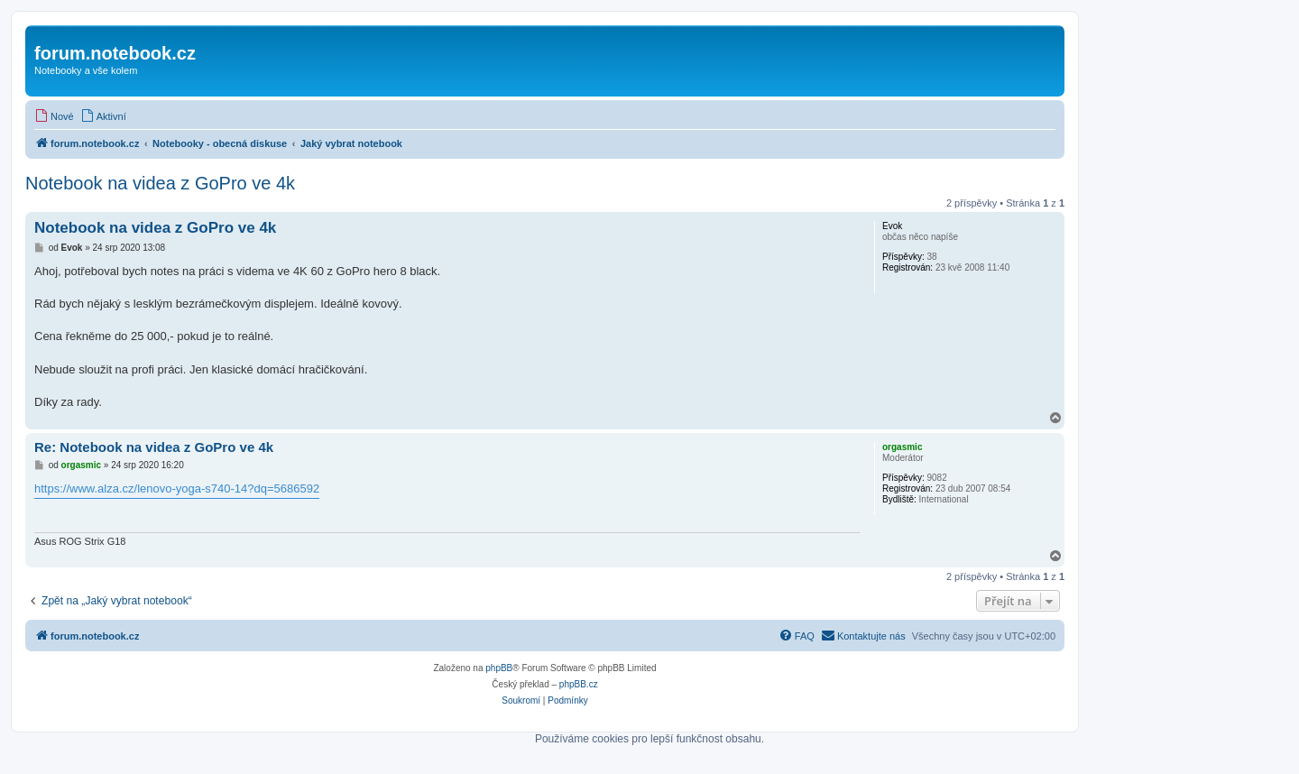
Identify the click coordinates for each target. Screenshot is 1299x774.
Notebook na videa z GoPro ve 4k (160, 183)
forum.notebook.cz (115, 53)
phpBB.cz (578, 684)
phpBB (498, 668)
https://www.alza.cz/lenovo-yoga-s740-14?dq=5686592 (176, 488)
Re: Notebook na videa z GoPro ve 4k (153, 447)
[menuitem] (54, 116)
